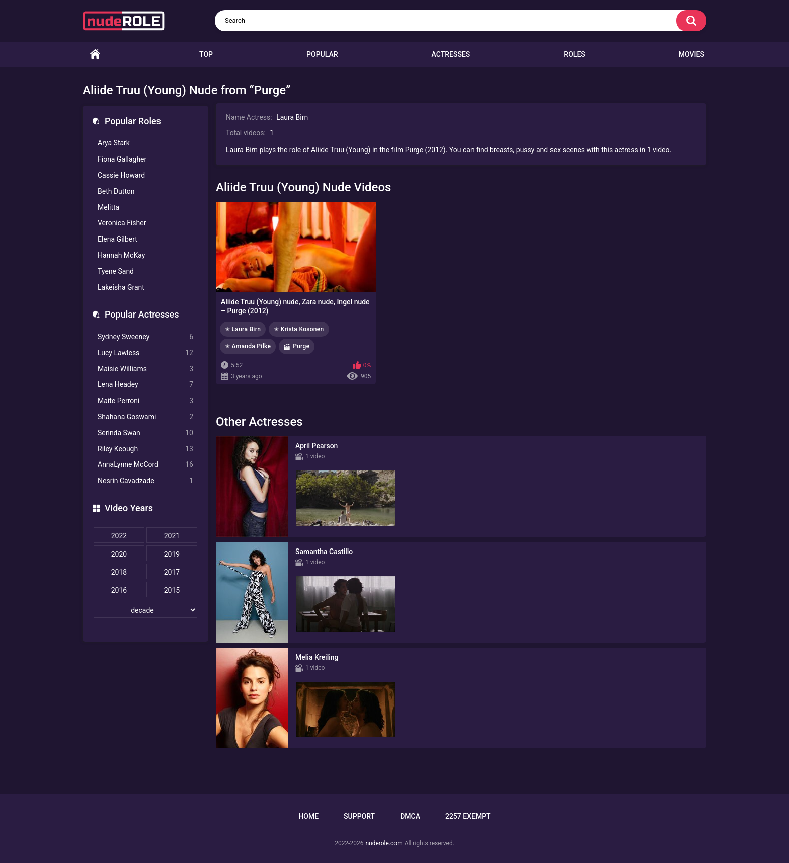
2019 (172, 554)
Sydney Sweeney (145, 337)
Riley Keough (145, 449)
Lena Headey (145, 384)
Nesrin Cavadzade (145, 481)
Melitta (108, 207)
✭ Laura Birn (243, 329)
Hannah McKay (121, 255)
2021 (172, 536)
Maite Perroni (145, 401)
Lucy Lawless (145, 353)
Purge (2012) (425, 150)
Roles (574, 54)
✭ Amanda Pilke (248, 346)
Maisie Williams (145, 369)
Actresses (451, 54)
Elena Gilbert (117, 239)
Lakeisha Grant (121, 287)
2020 (119, 554)
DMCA (410, 816)
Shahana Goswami (145, 417)
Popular (322, 54)
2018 (119, 572)
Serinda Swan (145, 433)
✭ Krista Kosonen (299, 329)
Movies (691, 54)
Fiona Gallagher (122, 159)
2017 (172, 572)
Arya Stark (114, 143)
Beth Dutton (116, 191)
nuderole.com (383, 843)
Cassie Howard (121, 175)
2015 (172, 590)
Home (95, 54)
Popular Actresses (142, 314)
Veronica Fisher (122, 223)
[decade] (145, 610)
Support (359, 816)
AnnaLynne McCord (145, 464)
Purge (301, 346)
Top (206, 54)
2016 (119, 590)
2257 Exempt (468, 816)
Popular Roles (133, 121)
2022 (119, 536)
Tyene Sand (116, 271)
